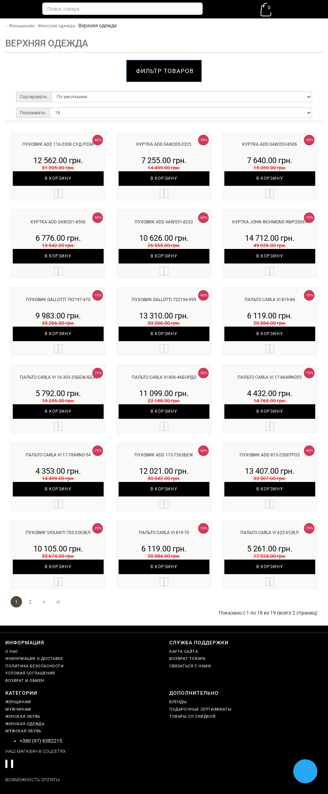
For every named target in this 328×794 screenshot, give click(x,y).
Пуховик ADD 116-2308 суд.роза (58, 144)
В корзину (58, 178)
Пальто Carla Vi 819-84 (270, 299)
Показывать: (33, 112)
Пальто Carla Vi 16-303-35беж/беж (58, 377)
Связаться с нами (190, 666)
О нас (11, 651)
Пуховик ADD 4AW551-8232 (164, 222)
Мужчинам (18, 709)
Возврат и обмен (24, 680)
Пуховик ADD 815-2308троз (270, 454)
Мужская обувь (23, 731)
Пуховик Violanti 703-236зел (58, 532)
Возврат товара (187, 658)
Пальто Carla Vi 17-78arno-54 (58, 454)
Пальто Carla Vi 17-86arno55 (269, 377)
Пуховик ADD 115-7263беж (164, 454)
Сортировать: (34, 96)
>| (58, 602)
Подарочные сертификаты (200, 709)
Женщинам (18, 702)
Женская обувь (22, 716)
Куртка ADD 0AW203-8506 (269, 144)
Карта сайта (183, 651)
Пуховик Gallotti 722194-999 (164, 299)
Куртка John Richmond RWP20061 (269, 222)
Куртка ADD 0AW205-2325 (163, 144)
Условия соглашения (30, 673)
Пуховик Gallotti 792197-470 (58, 299)
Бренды (178, 702)
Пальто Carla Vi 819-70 (164, 532)
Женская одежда (24, 724)
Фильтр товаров (165, 70)
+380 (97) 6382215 (41, 741)
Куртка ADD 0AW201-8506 (58, 222)
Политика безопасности (34, 666)
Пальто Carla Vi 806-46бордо (164, 377)
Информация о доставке (34, 658)
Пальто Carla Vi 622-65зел (269, 532)
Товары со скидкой (192, 716)
